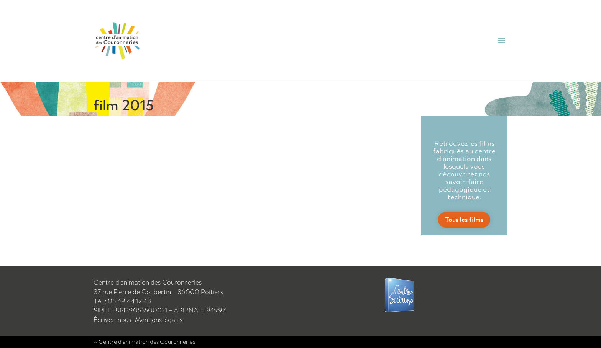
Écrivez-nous (113, 319)
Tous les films (464, 219)
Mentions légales (158, 319)
